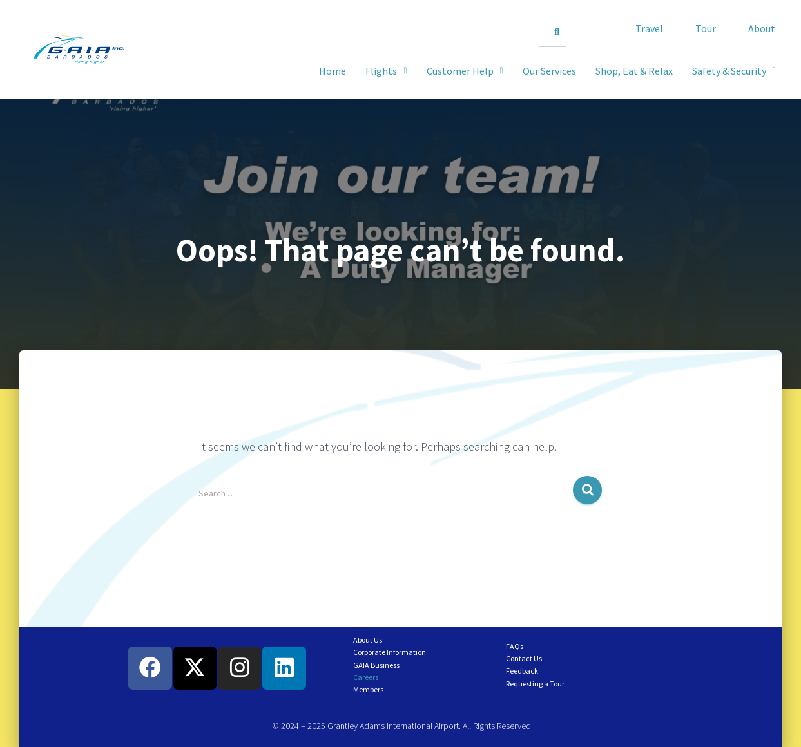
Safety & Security (734, 70)
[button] (734, 71)
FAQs (514, 646)
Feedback (522, 671)
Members (368, 689)
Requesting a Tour (535, 683)
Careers (365, 677)
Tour (705, 28)
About (761, 28)
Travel (649, 28)
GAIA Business (376, 665)
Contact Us (524, 658)
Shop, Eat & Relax (634, 70)
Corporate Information (389, 652)
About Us (367, 640)
